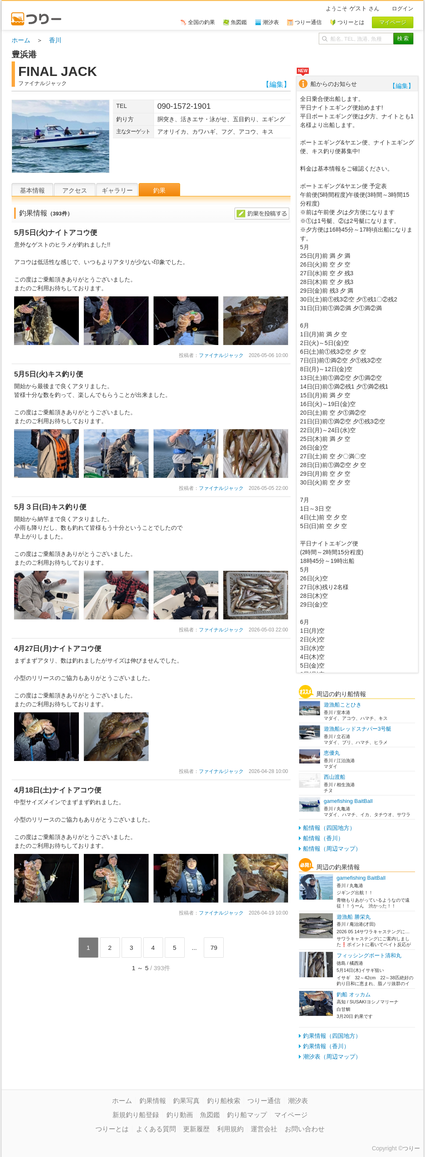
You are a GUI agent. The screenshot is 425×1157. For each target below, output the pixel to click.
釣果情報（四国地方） (332, 1035)
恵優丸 (332, 753)
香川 (55, 40)
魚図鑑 (210, 1114)
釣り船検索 (223, 1100)
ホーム (21, 40)
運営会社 (264, 1129)
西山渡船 (334, 777)
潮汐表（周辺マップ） (332, 1056)
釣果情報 (152, 1100)
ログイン (402, 8)
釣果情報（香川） (326, 1046)
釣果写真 (186, 1100)
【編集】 (276, 84)
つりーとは (112, 1129)
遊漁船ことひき (342, 705)
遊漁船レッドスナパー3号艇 (357, 729)
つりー (411, 1148)
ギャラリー (117, 190)
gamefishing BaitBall (348, 801)
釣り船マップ (247, 1114)
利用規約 (230, 1129)
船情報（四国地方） (329, 827)
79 (213, 947)
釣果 (159, 190)
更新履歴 (196, 1129)
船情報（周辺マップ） (332, 848)
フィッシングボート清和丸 (369, 955)
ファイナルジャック (221, 355)
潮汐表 (298, 1100)
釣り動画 (179, 1114)
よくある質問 (156, 1129)
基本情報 (32, 190)
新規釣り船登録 (135, 1114)
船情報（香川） (323, 838)
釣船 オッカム (354, 994)
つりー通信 (264, 1100)
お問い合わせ (305, 1129)
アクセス (74, 190)
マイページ (291, 1114)
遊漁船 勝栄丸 (354, 917)
